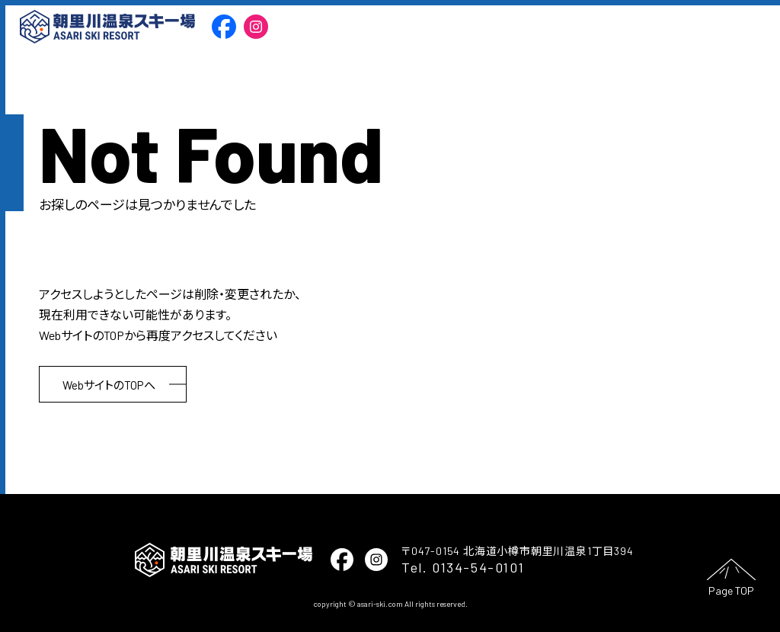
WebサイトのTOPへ (108, 385)
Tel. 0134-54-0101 (462, 567)
